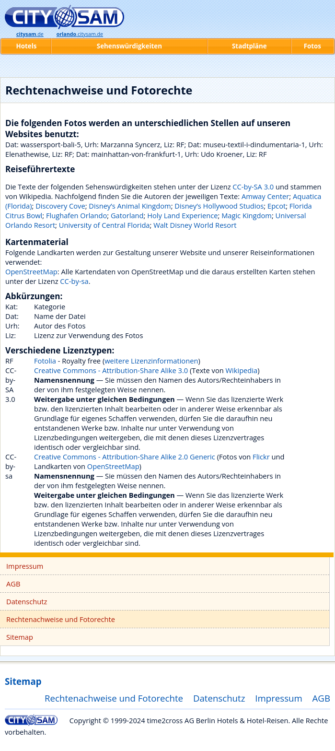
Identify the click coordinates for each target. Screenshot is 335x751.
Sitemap (19, 637)
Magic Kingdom (246, 215)
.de (30, 34)
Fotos (312, 46)
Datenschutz (26, 601)
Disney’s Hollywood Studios (219, 206)
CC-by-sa (74, 281)
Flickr (261, 456)
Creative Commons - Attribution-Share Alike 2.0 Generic (124, 456)
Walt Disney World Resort (194, 225)
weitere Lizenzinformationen (151, 360)
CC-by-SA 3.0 (253, 186)
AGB (13, 583)
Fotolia (45, 360)
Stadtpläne (249, 46)
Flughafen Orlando (76, 215)
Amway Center (265, 196)
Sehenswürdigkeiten (129, 46)
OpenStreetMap (31, 271)
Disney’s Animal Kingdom (130, 206)
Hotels (26, 46)
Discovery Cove (60, 206)
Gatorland (127, 215)
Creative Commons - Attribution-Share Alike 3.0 (111, 370)
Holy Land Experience (182, 215)
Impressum (24, 566)
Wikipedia (242, 370)
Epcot (276, 206)
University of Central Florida (104, 225)
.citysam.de (80, 34)
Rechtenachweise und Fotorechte (60, 619)
